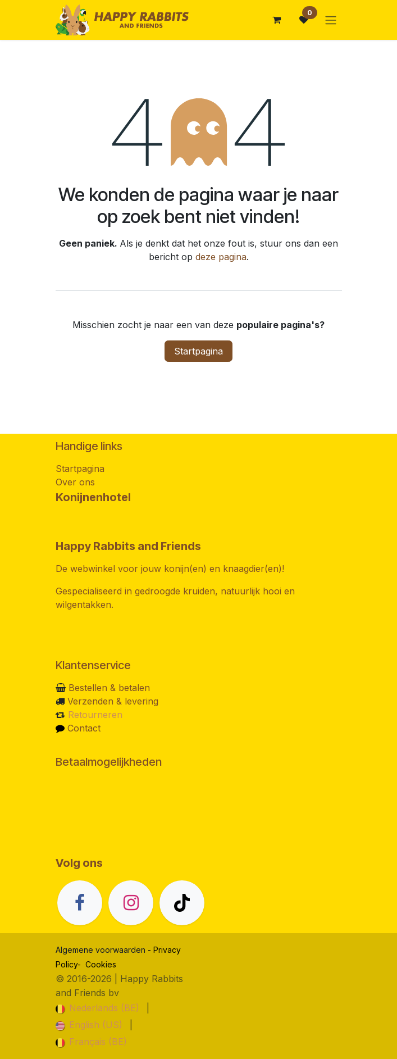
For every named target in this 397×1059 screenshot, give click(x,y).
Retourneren (95, 714)
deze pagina (221, 256)
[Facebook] (79, 902)
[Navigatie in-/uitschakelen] (331, 19)
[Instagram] (130, 902)
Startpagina (198, 351)
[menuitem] (97, 1007)
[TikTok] (181, 902)
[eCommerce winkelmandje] (277, 19)
